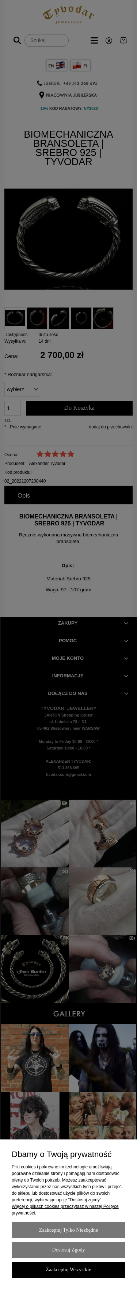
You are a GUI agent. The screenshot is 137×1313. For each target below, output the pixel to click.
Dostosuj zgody (68, 1250)
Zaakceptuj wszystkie (68, 1269)
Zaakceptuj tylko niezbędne (68, 1230)
